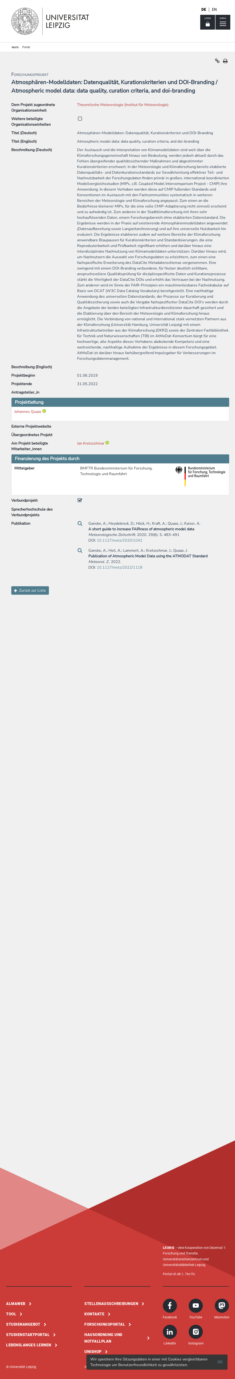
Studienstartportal (28, 1334)
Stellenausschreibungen (111, 1303)
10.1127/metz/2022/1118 (119, 567)
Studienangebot (23, 1324)
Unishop (93, 1351)
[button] (217, 62)
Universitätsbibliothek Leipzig (184, 1265)
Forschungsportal (104, 1324)
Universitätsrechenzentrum (182, 1259)
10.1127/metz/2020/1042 (119, 540)
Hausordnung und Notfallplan (103, 1338)
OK (220, 1362)
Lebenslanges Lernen (28, 1345)
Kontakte (94, 1314)
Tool (11, 1314)
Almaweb (15, 1303)
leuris (15, 47)
